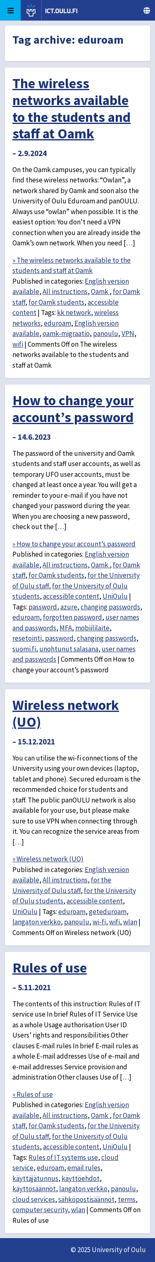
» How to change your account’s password (74, 543)
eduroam (57, 323)
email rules (83, 1167)
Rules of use (49, 967)
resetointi (27, 638)
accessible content (71, 596)
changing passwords (110, 606)
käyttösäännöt (34, 1188)
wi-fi (99, 921)
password (43, 606)
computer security (40, 1209)
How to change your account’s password (73, 409)
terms (127, 1199)
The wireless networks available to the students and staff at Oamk (71, 108)
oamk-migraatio (66, 333)
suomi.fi (24, 648)
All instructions (65, 291)
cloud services (33, 1199)
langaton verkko (36, 921)
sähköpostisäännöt (86, 1199)
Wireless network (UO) (65, 713)
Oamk (100, 291)
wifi (17, 344)
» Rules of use (32, 1094)
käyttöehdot (81, 1178)
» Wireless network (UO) (47, 858)
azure (68, 606)
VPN (128, 333)
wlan (130, 921)
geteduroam (107, 911)
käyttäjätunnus (35, 1178)
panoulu (105, 333)
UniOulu (115, 596)
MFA (66, 627)
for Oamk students (56, 302)
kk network (74, 312)
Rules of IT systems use (63, 1157)
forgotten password (72, 617)
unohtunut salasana (68, 648)
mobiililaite (92, 627)
